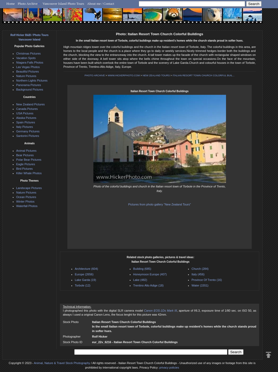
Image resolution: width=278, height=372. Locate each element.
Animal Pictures (26, 150)
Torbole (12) (82, 285)
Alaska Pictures (26, 117)
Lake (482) (140, 279)
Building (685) (142, 268)
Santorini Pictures (27, 135)
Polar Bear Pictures (28, 159)
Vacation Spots (26, 58)
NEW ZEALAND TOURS (156, 75)
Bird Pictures (24, 168)
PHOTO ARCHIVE (95, 75)
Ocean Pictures (26, 197)
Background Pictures (29, 89)
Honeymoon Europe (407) (150, 274)
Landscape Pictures (29, 188)
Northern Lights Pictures (31, 80)
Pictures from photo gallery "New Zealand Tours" (159, 204)
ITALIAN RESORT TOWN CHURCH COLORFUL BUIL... (204, 75)
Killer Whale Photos (29, 173)
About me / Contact (100, 4)
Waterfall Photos (26, 206)
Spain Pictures (25, 122)
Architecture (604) (86, 268)
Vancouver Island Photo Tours (63, 4)
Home (10, 4)
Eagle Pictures (25, 164)
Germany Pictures (28, 131)
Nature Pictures (26, 76)
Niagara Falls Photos (29, 62)
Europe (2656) (84, 274)
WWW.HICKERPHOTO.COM (124, 75)
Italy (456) (198, 274)
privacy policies (169, 367)
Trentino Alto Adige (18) (148, 285)
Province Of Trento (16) (207, 279)
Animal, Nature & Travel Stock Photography (62, 363)
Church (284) (200, 268)
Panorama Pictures (28, 85)
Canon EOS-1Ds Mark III (160, 310)
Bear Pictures (25, 155)
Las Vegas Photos (28, 67)
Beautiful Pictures (27, 71)
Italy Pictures (24, 126)
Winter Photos (25, 201)
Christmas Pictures (28, 53)
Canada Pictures (27, 108)
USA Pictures (24, 113)
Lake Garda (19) (85, 279)
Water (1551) (200, 285)
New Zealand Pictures (30, 104)
